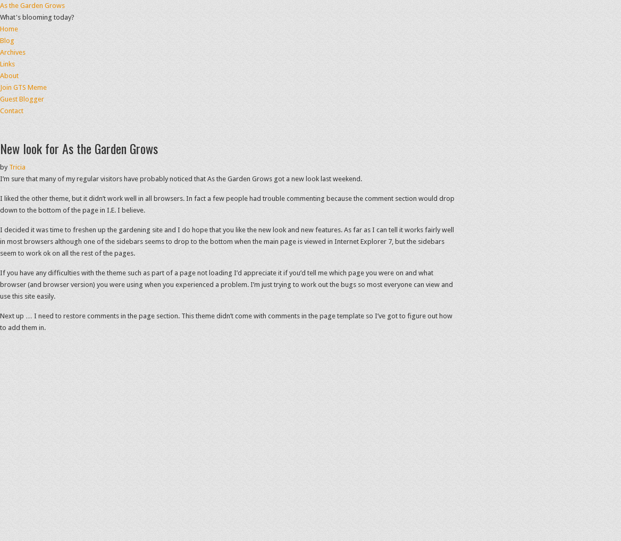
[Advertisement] (310, 133)
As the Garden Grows (32, 6)
